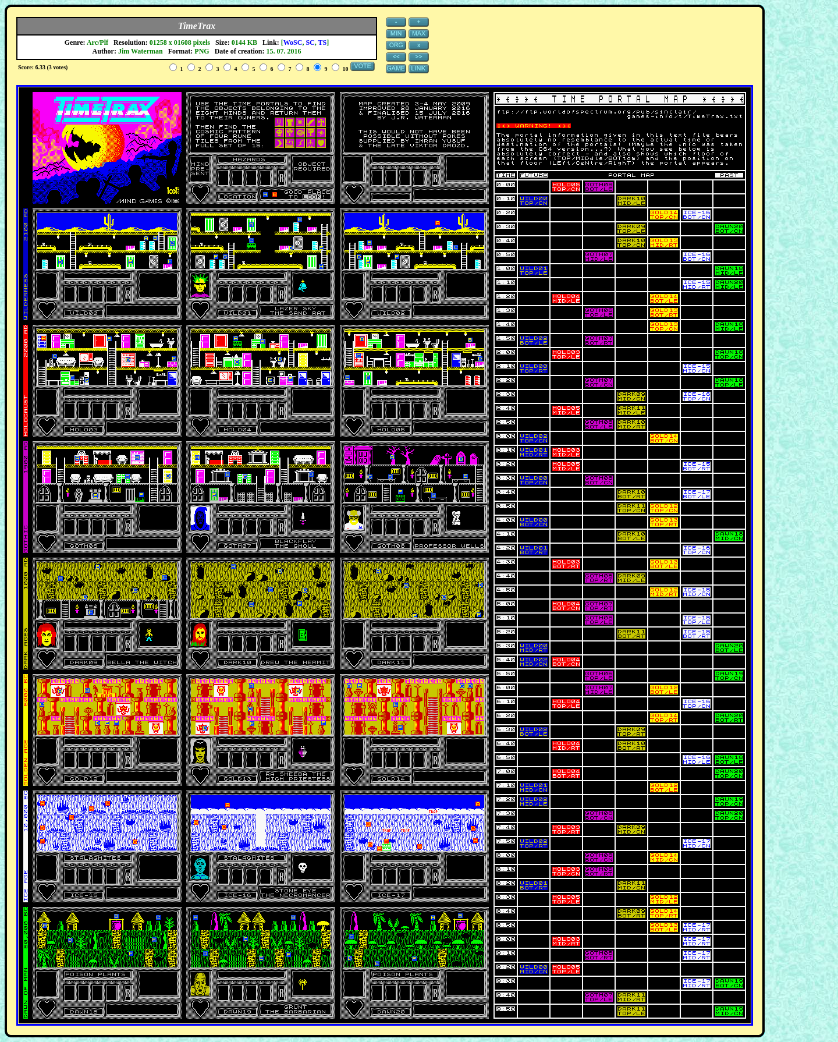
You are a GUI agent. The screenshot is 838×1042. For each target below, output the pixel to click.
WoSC (293, 42)
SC (310, 42)
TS (322, 42)
